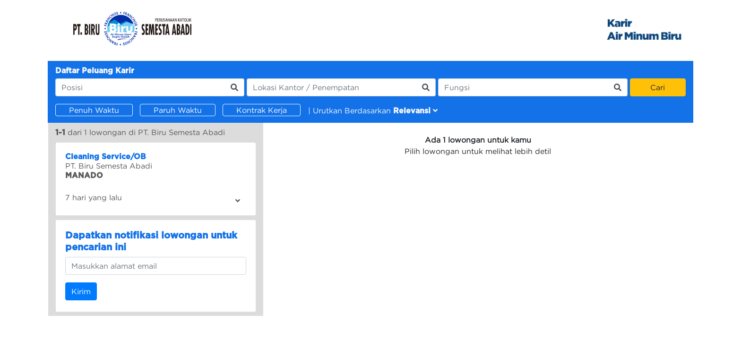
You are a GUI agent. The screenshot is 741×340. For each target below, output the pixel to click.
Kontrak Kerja (261, 110)
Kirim (81, 291)
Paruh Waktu (178, 110)
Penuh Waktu (94, 110)
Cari (657, 87)
